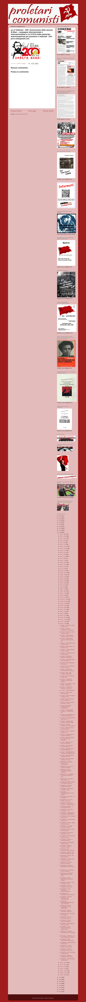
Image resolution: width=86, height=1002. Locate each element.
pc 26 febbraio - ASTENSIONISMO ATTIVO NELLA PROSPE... (66, 902)
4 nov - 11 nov (63, 550)
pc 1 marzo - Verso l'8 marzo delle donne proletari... (66, 746)
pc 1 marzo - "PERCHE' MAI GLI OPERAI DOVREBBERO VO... (67, 752)
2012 (60, 987)
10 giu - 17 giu (63, 593)
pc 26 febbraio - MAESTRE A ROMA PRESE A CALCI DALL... (66, 874)
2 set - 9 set (63, 568)
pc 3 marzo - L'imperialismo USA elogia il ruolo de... (67, 643)
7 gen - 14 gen (63, 974)
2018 (60, 532)
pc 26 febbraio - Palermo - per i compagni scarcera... (67, 883)
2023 (60, 522)
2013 (60, 985)
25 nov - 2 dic (63, 544)
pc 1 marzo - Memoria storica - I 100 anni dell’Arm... (67, 728)
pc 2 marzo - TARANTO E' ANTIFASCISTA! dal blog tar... (67, 670)
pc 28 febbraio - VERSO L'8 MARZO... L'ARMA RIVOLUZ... (67, 803)
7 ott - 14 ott (63, 558)
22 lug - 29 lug (63, 580)
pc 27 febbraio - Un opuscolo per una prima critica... (67, 836)
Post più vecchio (48, 111)
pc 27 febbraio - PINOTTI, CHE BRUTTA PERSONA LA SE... (67, 853)
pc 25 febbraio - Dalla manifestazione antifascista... (67, 940)
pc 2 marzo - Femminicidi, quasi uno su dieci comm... (67, 660)
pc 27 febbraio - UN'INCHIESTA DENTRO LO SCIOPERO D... (67, 813)
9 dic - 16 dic (63, 540)
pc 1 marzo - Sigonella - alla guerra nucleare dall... (66, 743)
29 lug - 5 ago (63, 578)
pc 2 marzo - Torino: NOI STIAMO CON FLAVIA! (66, 673)
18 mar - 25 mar (64, 617)
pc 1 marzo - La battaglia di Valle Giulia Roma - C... (67, 718)
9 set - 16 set (63, 566)
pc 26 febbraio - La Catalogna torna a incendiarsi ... (66, 870)
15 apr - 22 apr (63, 609)
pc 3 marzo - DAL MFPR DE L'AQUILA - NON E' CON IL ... (67, 636)
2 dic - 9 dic (63, 542)
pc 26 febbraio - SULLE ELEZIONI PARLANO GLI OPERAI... (66, 879)
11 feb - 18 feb (63, 964)
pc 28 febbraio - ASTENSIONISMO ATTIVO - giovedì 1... (67, 793)
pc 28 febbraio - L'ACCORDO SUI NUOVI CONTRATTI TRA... (66, 775)
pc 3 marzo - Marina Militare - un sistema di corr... (67, 647)
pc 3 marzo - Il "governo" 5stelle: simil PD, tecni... (67, 626)
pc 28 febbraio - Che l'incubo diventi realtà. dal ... (66, 779)
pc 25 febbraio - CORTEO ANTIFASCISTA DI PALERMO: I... (67, 932)
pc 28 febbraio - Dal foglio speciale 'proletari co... (66, 786)
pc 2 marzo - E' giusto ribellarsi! (67, 690)
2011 (60, 989)
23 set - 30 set (63, 562)
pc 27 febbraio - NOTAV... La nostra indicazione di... (66, 807)
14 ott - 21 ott (63, 556)
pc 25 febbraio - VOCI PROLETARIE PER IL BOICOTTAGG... (65, 928)
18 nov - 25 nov (63, 546)
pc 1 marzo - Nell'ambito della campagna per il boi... (66, 756)
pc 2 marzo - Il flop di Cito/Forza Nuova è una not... (67, 666)
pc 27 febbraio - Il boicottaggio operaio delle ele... (67, 843)
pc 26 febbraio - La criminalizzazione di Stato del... (67, 894)
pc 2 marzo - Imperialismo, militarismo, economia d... (66, 657)
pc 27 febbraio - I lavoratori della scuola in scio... (67, 820)
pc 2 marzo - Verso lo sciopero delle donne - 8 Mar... (67, 703)
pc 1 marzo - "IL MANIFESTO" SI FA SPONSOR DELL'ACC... (67, 715)
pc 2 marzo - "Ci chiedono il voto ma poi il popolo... (67, 653)
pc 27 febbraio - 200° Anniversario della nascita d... (67, 849)
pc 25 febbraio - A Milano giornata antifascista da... (67, 943)
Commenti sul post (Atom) (21, 114)
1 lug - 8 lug (63, 587)
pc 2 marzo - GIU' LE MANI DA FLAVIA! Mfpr (67, 676)
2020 (60, 528)
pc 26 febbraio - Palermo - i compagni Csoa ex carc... (66, 886)
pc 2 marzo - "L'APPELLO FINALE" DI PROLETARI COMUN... (66, 680)
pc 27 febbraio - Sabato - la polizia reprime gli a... (66, 840)
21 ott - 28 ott (63, 554)
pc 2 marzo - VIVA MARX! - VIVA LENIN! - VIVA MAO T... (67, 684)
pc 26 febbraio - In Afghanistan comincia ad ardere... (67, 859)
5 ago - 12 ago (63, 576)
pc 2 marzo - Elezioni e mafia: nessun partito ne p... (66, 699)
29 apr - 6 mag (63, 605)
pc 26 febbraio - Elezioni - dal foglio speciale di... (66, 856)
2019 (60, 530)
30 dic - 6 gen (63, 534)
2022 (60, 524)
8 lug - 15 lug (63, 584)
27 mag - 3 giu (63, 597)
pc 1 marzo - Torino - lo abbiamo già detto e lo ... (67, 731)
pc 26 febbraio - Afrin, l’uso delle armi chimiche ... (67, 914)
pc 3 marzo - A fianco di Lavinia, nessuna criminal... (67, 632)
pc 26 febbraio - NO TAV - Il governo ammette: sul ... (66, 917)
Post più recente (16, 111)
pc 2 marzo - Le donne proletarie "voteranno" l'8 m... (67, 696)
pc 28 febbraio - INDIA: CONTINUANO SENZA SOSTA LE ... (66, 771)
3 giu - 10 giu (63, 595)
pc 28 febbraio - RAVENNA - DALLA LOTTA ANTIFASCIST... (66, 763)
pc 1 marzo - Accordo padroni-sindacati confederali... (67, 735)
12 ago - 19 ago (64, 574)
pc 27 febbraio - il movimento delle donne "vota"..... (66, 833)
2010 (60, 991)
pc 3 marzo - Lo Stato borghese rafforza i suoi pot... (67, 650)
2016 (60, 979)
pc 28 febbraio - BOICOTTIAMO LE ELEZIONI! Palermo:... (67, 782)
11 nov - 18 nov (63, 548)
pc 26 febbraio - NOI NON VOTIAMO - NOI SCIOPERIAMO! (66, 898)
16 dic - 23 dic (63, 538)
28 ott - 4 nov (63, 552)
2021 (60, 526)
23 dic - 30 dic (63, 536)
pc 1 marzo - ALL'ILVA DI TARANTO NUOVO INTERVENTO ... (65, 707)
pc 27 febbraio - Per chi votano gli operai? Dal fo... (67, 817)
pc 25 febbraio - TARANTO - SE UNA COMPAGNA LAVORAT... (67, 936)
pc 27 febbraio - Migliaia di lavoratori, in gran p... (66, 846)
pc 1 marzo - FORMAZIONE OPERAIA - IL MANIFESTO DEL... (67, 711)
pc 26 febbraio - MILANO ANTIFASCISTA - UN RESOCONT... (65, 907)
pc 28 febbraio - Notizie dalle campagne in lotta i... (66, 789)
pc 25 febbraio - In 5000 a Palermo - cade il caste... (66, 946)
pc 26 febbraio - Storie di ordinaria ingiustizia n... (66, 921)
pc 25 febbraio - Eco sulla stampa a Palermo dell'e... (67, 953)
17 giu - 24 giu (63, 591)
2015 (60, 981)
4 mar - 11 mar (63, 621)
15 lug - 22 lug (63, 582)
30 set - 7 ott (63, 560)
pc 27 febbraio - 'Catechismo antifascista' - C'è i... (66, 810)
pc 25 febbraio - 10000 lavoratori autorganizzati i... (67, 959)
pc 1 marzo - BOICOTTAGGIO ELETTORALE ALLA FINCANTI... (67, 739)
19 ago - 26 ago (64, 572)
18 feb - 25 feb (63, 962)
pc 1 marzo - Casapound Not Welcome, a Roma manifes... (67, 722)
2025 (60, 518)
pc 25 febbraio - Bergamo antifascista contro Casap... (66, 956)
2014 (60, 983)
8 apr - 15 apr (63, 611)
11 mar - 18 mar (64, 619)
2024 (60, 520)
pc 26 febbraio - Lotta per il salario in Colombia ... (66, 863)
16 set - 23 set (63, 564)
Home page (32, 111)
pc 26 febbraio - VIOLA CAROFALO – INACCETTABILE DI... (65, 890)
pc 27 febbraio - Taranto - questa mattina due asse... (67, 823)
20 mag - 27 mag (64, 599)
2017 (60, 977)
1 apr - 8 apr (63, 613)
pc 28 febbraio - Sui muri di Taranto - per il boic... (66, 800)
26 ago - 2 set (63, 570)
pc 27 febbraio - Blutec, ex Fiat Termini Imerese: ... (67, 830)
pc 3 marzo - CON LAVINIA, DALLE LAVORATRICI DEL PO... (67, 640)
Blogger (52, 998)
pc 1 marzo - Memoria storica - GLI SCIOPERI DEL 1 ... (67, 749)
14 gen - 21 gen (64, 972)
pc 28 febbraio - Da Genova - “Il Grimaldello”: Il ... (67, 797)
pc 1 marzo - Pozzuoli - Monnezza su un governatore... (67, 725)
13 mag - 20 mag (64, 601)
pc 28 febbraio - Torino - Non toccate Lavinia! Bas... (66, 767)
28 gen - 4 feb (63, 968)
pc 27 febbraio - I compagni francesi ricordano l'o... (66, 826)
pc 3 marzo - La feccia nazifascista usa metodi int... (67, 629)
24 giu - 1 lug (63, 589)
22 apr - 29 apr (63, 607)
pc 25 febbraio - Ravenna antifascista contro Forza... (66, 949)
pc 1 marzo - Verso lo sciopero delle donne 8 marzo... (67, 759)
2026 (60, 516)
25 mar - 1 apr (63, 615)
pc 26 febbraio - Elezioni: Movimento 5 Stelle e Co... (66, 911)
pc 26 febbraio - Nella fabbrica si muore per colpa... (67, 924)
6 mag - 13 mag (64, 603)
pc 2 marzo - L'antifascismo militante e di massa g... (66, 687)
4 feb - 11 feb (63, 966)
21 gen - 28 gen (64, 970)
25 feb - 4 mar (63, 623)
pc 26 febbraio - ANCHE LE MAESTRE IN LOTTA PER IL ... (67, 866)
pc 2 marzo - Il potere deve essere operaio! (66, 693)
